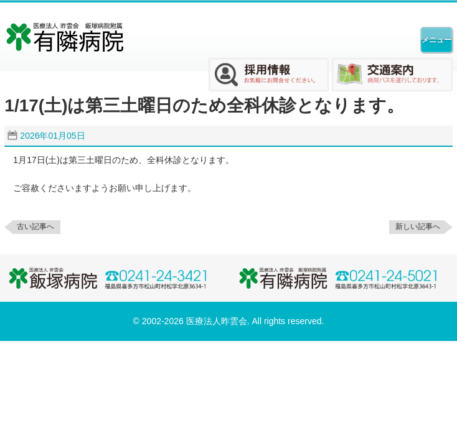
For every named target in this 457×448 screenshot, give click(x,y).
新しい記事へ (417, 226)
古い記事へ (35, 226)
